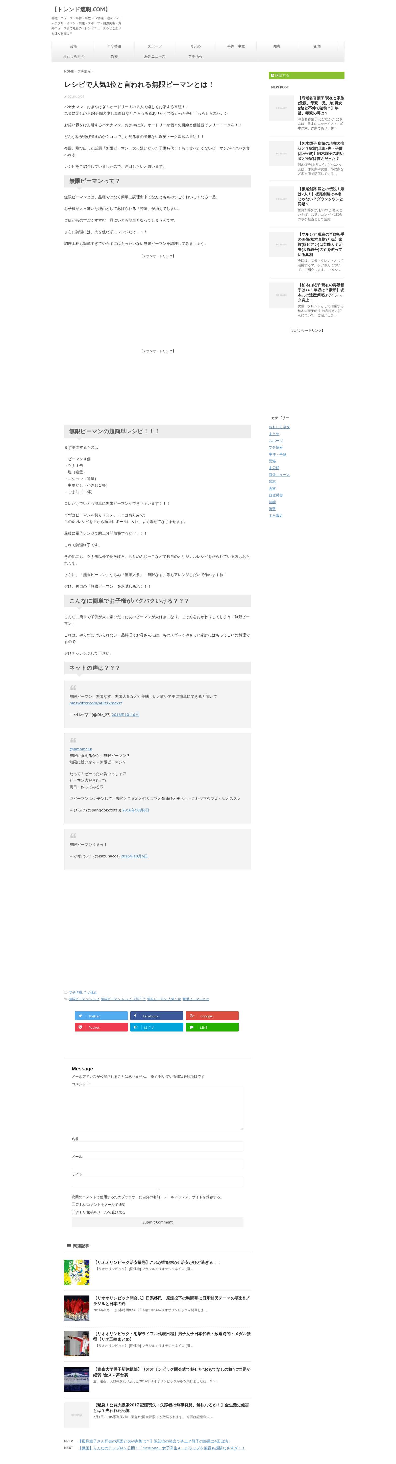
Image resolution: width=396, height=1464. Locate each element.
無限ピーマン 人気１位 (164, 999)
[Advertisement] (157, 293)
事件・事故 (236, 46)
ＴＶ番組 (114, 46)
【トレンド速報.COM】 (81, 9)
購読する (280, 75)
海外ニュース (154, 56)
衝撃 (317, 46)
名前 (75, 1139)
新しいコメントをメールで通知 (101, 1204)
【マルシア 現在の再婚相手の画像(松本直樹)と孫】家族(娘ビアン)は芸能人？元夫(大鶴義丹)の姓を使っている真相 (321, 244)
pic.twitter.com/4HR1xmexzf (95, 703)
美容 (272, 488)
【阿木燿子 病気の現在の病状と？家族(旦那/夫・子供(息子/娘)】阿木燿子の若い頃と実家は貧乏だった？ (321, 151)
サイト (77, 1174)
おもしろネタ (73, 56)
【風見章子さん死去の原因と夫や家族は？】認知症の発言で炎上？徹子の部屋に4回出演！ (155, 1441)
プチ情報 (195, 56)
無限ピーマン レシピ (84, 999)
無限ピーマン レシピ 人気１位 (123, 999)
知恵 (276, 46)
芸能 (73, 46)
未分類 (274, 468)
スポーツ (155, 46)
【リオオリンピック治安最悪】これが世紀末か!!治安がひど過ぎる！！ (157, 1262)
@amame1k (80, 749)
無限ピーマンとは (196, 999)
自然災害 (276, 495)
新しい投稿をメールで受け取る (101, 1212)
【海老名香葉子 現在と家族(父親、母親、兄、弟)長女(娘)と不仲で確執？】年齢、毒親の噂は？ (321, 105)
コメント (81, 1084)
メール (77, 1156)
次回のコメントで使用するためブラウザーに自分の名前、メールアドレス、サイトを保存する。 (148, 1197)
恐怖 (114, 56)
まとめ (195, 46)
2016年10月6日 (125, 714)
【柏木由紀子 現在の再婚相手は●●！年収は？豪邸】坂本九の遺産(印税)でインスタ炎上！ (321, 292)
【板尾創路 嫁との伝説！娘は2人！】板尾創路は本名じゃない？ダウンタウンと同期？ (321, 196)
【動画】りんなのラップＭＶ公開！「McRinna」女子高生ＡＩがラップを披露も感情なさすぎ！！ (161, 1448)
